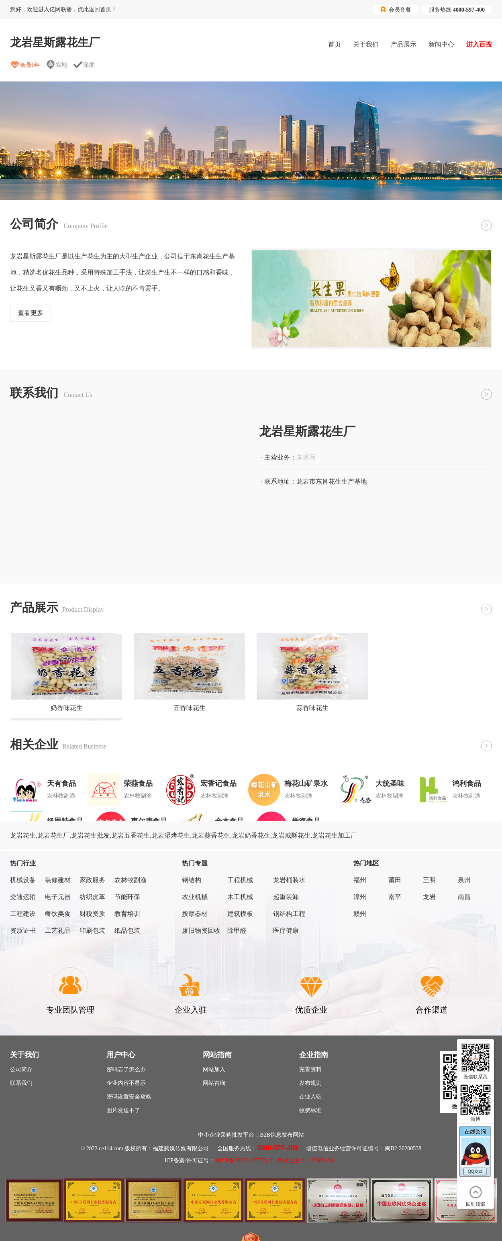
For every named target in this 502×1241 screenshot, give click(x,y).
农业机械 (195, 896)
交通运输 (23, 896)
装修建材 (58, 880)
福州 (359, 880)
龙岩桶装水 (289, 880)
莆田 (394, 880)
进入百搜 (479, 44)
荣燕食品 (138, 783)
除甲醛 (237, 930)
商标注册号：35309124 (305, 1161)
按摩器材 (195, 913)
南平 (394, 896)
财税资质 (92, 913)
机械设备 (23, 880)
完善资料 (310, 1069)
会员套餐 (395, 9)
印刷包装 (92, 930)
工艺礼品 (58, 930)
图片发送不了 (123, 1110)
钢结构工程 (289, 913)
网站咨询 (214, 1083)
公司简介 (21, 1069)
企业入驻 (310, 1097)
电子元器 (58, 896)
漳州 (359, 896)
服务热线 (457, 10)
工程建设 (23, 913)
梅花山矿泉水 (306, 783)
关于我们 (366, 44)
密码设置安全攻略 (128, 1097)
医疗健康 (286, 930)
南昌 (464, 896)
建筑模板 (240, 913)
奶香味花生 (67, 708)
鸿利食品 (466, 783)
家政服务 (92, 880)
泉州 (464, 880)
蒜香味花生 (312, 708)
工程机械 (240, 880)
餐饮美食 (58, 913)
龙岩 (429, 896)
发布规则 (310, 1083)
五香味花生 (189, 708)
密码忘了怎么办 (126, 1069)
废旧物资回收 (201, 930)
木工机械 (240, 896)
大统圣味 (389, 783)
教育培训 (127, 913)
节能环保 (127, 896)
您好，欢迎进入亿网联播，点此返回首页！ (63, 9)
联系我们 (21, 1083)
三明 (429, 880)
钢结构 (191, 880)
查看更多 (30, 312)
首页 (334, 44)
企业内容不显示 (126, 1083)
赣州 (359, 913)
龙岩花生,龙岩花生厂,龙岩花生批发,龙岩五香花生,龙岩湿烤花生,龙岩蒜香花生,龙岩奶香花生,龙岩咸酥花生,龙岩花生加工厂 (183, 835)
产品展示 (403, 44)
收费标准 (310, 1110)
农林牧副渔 (130, 880)
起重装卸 (286, 896)
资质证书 (23, 930)
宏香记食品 (218, 783)
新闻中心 (441, 44)
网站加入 (214, 1069)
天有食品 (61, 783)
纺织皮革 (92, 896)
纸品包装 (127, 930)
